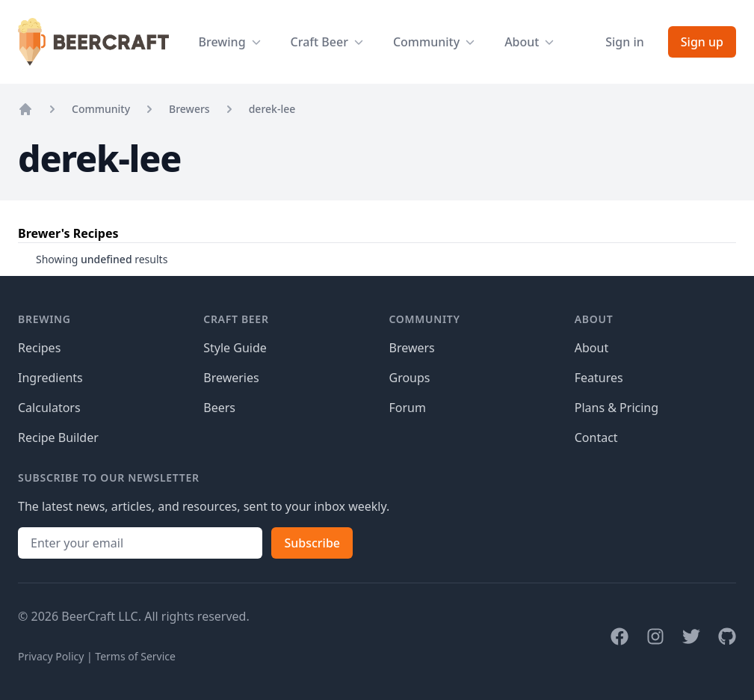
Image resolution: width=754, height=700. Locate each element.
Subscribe (312, 543)
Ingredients (50, 377)
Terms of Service (135, 656)
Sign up (702, 42)
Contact (596, 437)
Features (599, 377)
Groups (409, 377)
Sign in (624, 42)
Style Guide (235, 348)
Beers (219, 407)
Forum (407, 407)
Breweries (231, 377)
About (591, 348)
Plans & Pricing (616, 407)
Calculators (49, 407)
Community (101, 109)
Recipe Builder (58, 437)
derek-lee (272, 109)
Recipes (39, 348)
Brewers (189, 109)
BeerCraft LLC (99, 616)
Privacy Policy (51, 656)
